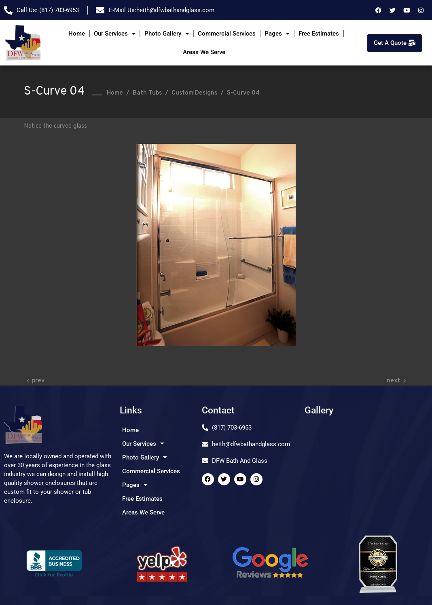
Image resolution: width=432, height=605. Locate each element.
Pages (277, 34)
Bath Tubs (147, 93)
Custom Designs (194, 93)
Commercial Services (227, 33)
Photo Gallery (166, 34)
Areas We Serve (204, 52)
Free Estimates (319, 33)
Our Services (115, 34)
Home (76, 33)
